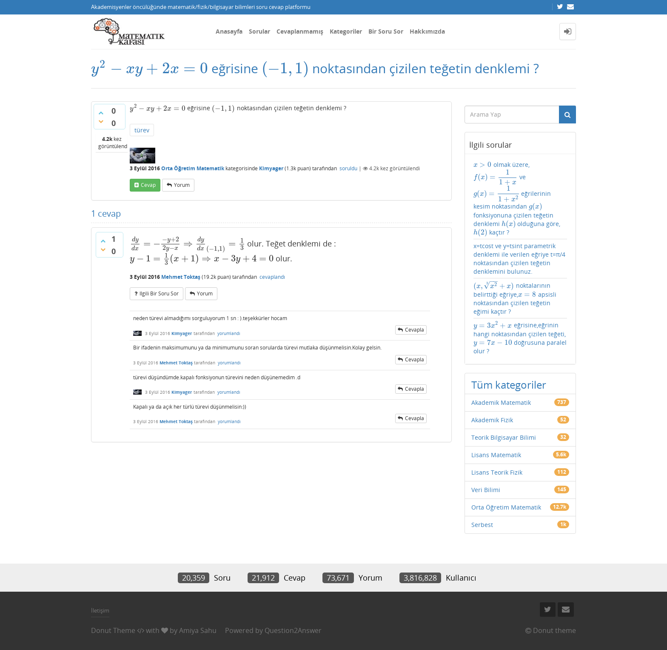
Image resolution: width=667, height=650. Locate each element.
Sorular (259, 31)
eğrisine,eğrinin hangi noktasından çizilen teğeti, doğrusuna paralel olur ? (520, 338)
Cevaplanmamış (299, 31)
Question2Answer (293, 630)
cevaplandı (272, 277)
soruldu (348, 168)
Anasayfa (229, 31)
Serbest (482, 525)
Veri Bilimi (485, 490)
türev (141, 130)
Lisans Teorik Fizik (496, 472)
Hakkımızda (427, 31)
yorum (182, 185)
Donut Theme (113, 630)
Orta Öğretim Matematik (192, 168)
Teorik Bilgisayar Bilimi (503, 437)
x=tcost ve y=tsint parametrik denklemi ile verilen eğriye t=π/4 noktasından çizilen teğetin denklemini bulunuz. (519, 258)
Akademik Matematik (501, 402)
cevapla (414, 329)
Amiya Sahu (198, 630)
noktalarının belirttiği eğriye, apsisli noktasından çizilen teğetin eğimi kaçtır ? (515, 298)
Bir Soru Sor (385, 31)
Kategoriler (346, 31)
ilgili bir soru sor (159, 293)
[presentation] (149, 68)
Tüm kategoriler (508, 385)
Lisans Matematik (496, 455)
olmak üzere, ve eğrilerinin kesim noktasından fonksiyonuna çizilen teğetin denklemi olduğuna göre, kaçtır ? (517, 198)
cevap (148, 185)
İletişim (100, 610)
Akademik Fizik (492, 420)
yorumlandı (228, 333)
